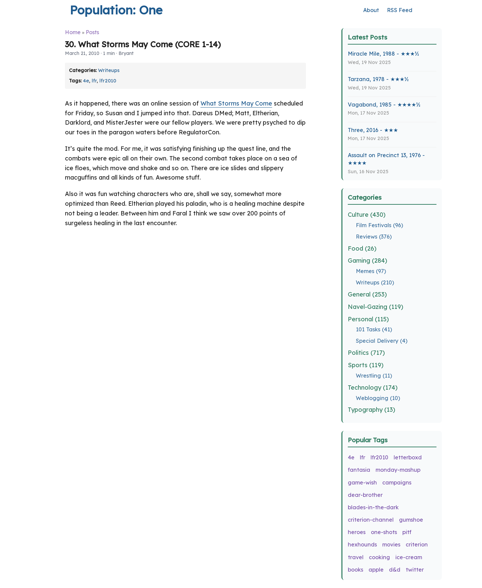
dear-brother (365, 495)
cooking (379, 557)
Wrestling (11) (374, 375)
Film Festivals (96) (379, 225)
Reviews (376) (374, 236)
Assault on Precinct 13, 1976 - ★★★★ (386, 159)
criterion (417, 544)
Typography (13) (371, 409)
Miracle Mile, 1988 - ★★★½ (383, 53)
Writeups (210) (375, 282)
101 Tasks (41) (374, 329)
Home (73, 32)
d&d (394, 569)
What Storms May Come (236, 103)
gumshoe (411, 519)
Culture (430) (367, 214)
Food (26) (362, 248)
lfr (94, 81)
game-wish (362, 482)
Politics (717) (366, 352)
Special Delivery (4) (381, 340)
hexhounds (362, 544)
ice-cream (408, 557)
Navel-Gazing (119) (375, 307)
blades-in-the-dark (373, 507)
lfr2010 (107, 81)
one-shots (384, 532)
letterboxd (408, 457)
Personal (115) (368, 319)
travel (356, 557)
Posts (92, 32)
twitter (415, 569)
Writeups (108, 70)
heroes (357, 532)
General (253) (367, 294)
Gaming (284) (367, 260)
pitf (406, 532)
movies (391, 544)
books (355, 569)
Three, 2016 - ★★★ (373, 130)
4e (86, 81)
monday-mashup (398, 469)
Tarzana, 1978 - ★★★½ (378, 79)
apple (376, 569)
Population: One (116, 9)
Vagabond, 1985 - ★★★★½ (384, 104)
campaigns (396, 482)
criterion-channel (371, 519)
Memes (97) (371, 271)
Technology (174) (373, 387)
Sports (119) (366, 365)
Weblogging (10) (378, 398)
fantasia (359, 469)
